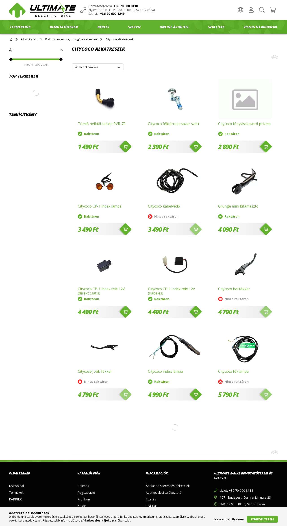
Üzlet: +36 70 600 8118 (236, 490)
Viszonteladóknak (260, 27)
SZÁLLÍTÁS (216, 27)
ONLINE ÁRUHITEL (174, 27)
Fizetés (151, 499)
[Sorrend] (97, 67)
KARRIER (15, 499)
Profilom (83, 499)
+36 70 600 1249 (112, 14)
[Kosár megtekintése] (272, 10)
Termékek (16, 492)
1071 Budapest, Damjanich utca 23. (246, 497)
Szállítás (151, 506)
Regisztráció (86, 492)
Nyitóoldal (16, 486)
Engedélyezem (262, 519)
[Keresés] (262, 10)
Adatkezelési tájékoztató (164, 492)
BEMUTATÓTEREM (64, 27)
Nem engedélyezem (229, 519)
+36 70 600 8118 (125, 6)
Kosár (81, 506)
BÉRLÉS (103, 27)
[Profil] (251, 10)
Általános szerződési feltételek (168, 486)
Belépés (83, 486)
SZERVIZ (134, 27)
